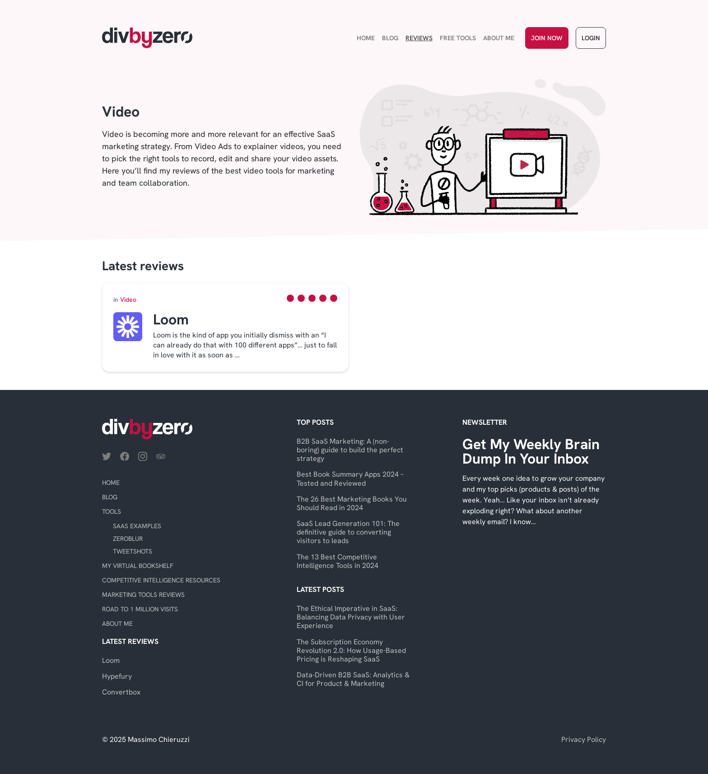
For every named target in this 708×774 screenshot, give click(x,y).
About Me (498, 38)
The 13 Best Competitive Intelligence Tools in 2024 (337, 561)
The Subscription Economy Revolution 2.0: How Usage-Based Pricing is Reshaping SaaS (351, 650)
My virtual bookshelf (137, 566)
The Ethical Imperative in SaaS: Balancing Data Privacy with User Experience (351, 617)
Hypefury (117, 676)
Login (591, 38)
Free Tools (458, 38)
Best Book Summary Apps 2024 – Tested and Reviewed (350, 478)
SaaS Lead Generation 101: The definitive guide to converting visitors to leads (348, 532)
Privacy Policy (583, 739)
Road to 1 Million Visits (140, 609)
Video (124, 299)
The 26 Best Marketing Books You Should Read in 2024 (352, 503)
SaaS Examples (137, 526)
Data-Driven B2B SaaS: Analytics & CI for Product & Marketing (353, 679)
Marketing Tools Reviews (143, 595)
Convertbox (121, 692)
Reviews (419, 38)
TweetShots (132, 551)
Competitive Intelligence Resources (161, 580)
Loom (111, 660)
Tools (111, 511)
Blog (390, 38)
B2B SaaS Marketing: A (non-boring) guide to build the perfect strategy (350, 449)
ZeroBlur (128, 539)
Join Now (547, 38)
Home (366, 38)
